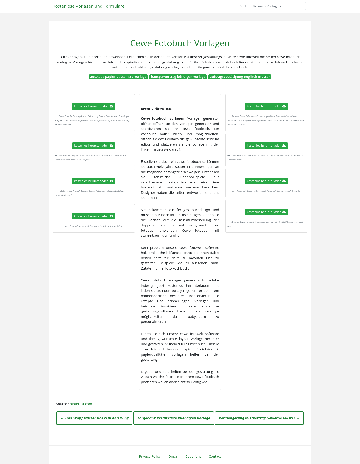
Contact (215, 456)
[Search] (271, 6)
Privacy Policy (149, 456)
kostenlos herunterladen (93, 106)
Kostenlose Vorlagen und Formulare (88, 6)
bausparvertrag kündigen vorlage (178, 76)
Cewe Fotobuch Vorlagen (180, 43)
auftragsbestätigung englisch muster (240, 76)
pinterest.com (81, 403)
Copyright (193, 456)
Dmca (172, 456)
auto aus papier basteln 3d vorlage (118, 76)
